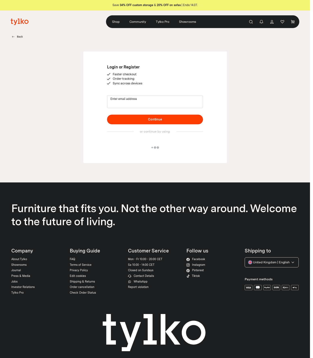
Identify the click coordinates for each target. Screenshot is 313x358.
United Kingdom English (271, 262)
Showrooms (187, 22)
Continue (155, 119)
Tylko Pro (162, 22)
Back (17, 37)
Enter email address (123, 98)
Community (138, 22)
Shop (116, 22)
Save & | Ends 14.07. (155, 5)
